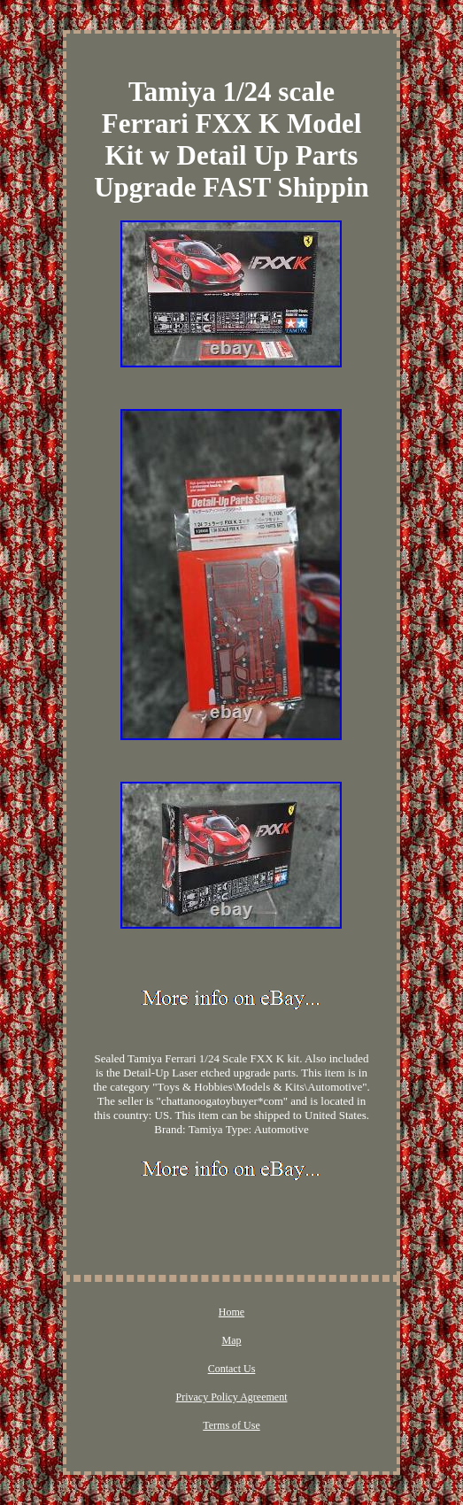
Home (231, 1312)
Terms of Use (231, 1425)
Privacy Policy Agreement (232, 1397)
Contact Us (232, 1368)
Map (231, 1340)
